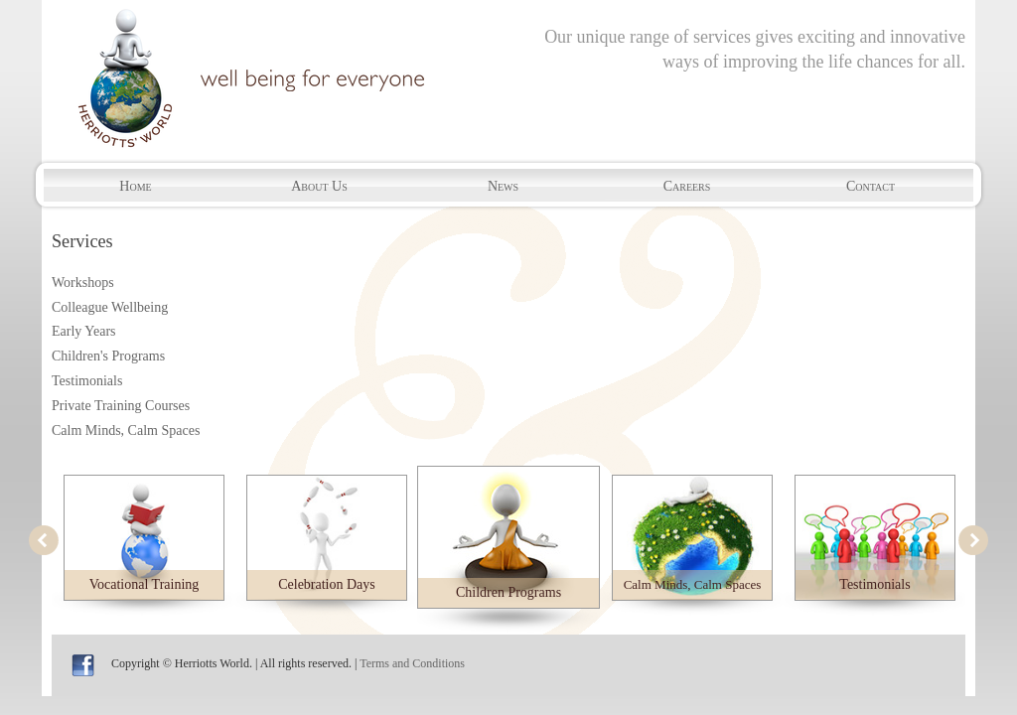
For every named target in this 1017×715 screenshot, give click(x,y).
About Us (319, 186)
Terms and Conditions (412, 663)
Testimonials (87, 380)
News (503, 186)
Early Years (84, 331)
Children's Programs (108, 356)
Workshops (83, 282)
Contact (870, 186)
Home (135, 186)
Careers (687, 186)
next (973, 540)
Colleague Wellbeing (110, 307)
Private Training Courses (121, 405)
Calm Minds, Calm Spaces (126, 430)
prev (44, 540)
